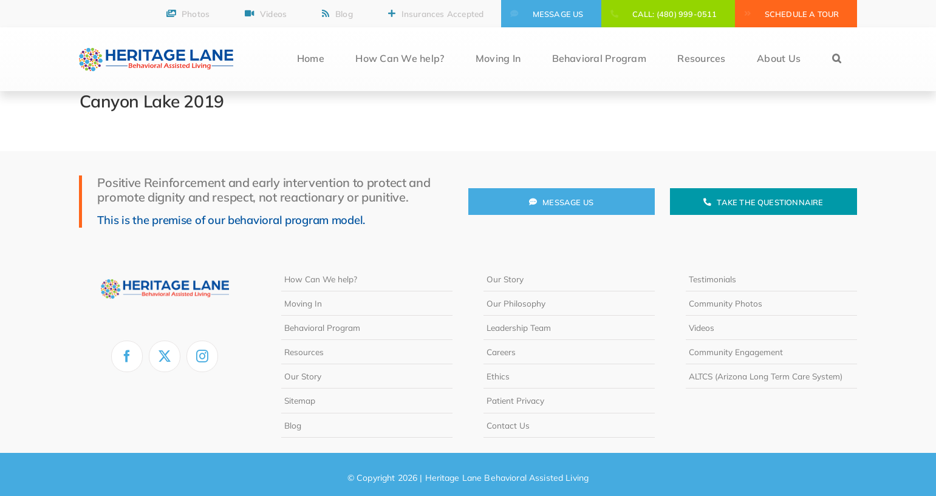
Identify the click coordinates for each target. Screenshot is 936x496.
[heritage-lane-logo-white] (165, 272)
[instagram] (202, 356)
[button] (836, 59)
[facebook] (127, 356)
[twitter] (164, 356)
